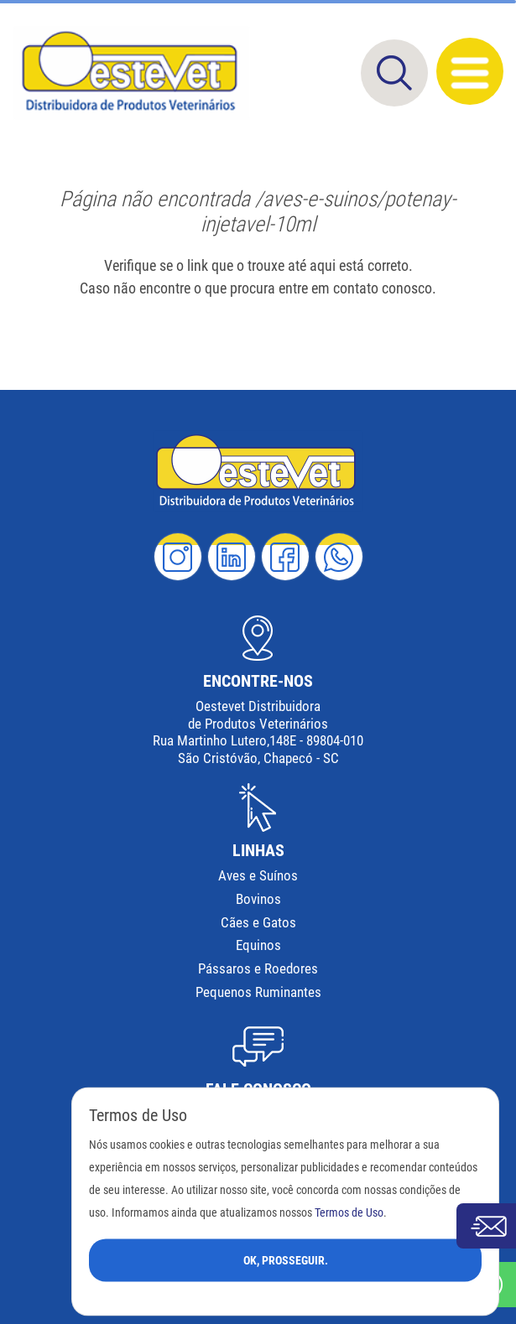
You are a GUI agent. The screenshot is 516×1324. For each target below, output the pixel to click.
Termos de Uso (349, 1212)
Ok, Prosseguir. (285, 1259)
